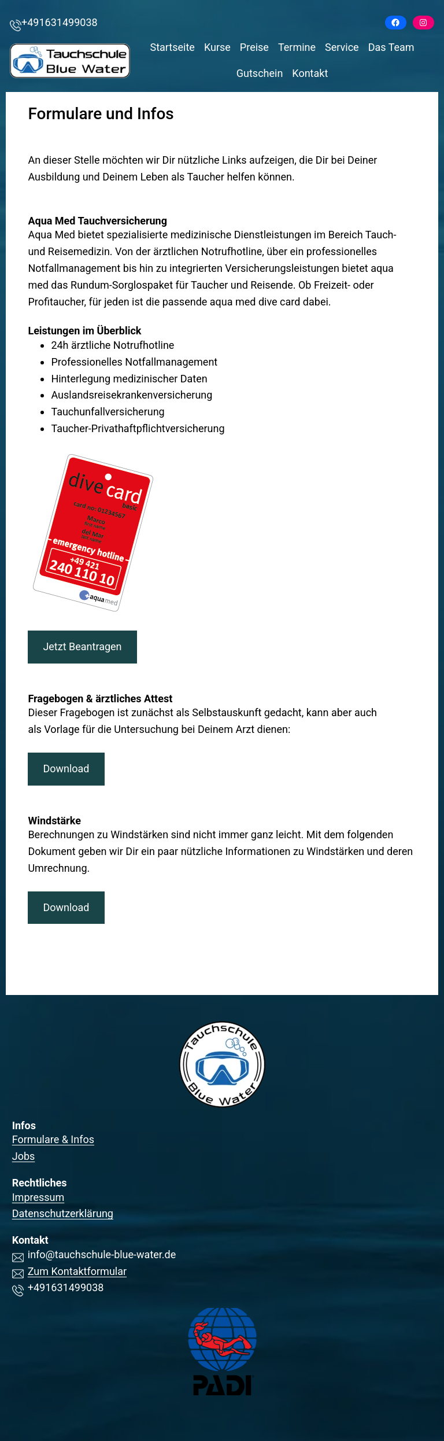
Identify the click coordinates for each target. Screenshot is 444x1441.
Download (66, 768)
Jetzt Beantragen (82, 646)
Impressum (38, 1197)
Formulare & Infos (53, 1139)
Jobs (23, 1156)
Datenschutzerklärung (62, 1213)
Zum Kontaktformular (77, 1271)
